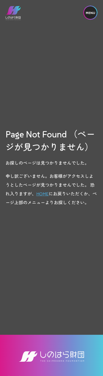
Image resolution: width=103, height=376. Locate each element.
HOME (42, 193)
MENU (90, 13)
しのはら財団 (13, 13)
